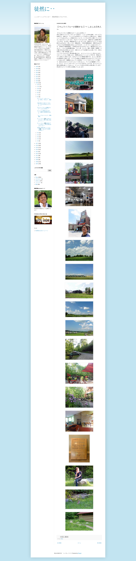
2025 (37, 68)
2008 (37, 161)
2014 (37, 149)
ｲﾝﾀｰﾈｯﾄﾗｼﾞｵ (38, 179)
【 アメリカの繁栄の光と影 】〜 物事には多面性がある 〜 (44, 112)
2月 (38, 138)
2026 (37, 66)
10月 (38, 88)
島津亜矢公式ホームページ (41, 230)
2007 (37, 163)
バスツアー (38, 182)
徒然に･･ (44, 9)
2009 (37, 159)
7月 (38, 94)
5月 (38, 132)
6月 (38, 96)
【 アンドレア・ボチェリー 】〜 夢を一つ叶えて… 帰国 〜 (44, 100)
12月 (38, 84)
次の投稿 (59, 543)
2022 (37, 74)
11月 (38, 86)
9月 (38, 90)
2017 (37, 143)
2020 (37, 78)
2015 (37, 147)
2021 (37, 76)
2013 (37, 151)
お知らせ (37, 180)
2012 (37, 153)
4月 (38, 134)
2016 (37, 145)
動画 (36, 184)
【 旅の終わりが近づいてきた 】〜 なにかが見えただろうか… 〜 (44, 104)
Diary (62, 538)
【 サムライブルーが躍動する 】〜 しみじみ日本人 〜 (44, 108)
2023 (37, 72)
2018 (37, 82)
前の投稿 (99, 543)
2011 (37, 155)
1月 (38, 141)
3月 (38, 136)
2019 (37, 80)
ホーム (79, 543)
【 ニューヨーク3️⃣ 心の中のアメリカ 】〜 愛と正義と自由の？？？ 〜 (44, 120)
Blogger (79, 553)
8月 (38, 92)
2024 (37, 70)
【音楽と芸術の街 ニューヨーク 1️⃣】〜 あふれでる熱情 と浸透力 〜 (44, 129)
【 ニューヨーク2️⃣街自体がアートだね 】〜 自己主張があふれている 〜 (44, 124)
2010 (37, 157)
